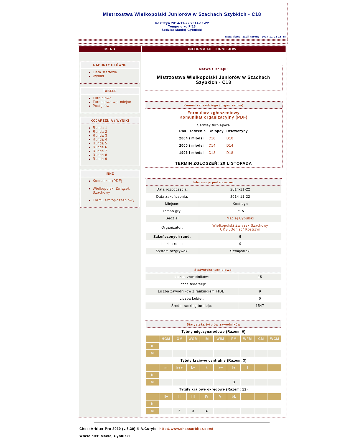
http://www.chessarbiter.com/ (186, 429)
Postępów (101, 106)
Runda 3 (100, 135)
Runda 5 (100, 143)
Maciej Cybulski (240, 218)
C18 (211, 153)
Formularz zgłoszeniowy (114, 200)
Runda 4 (100, 139)
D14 (229, 145)
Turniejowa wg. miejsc (112, 102)
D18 (229, 153)
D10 (229, 138)
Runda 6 (100, 147)
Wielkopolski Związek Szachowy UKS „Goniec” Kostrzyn (240, 227)
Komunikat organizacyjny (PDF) (213, 117)
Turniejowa (102, 98)
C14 (211, 145)
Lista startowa (105, 72)
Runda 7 (100, 151)
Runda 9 (100, 159)
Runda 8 (100, 155)
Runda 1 (100, 128)
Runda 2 (100, 132)
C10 (211, 138)
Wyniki (98, 76)
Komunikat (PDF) (108, 181)
